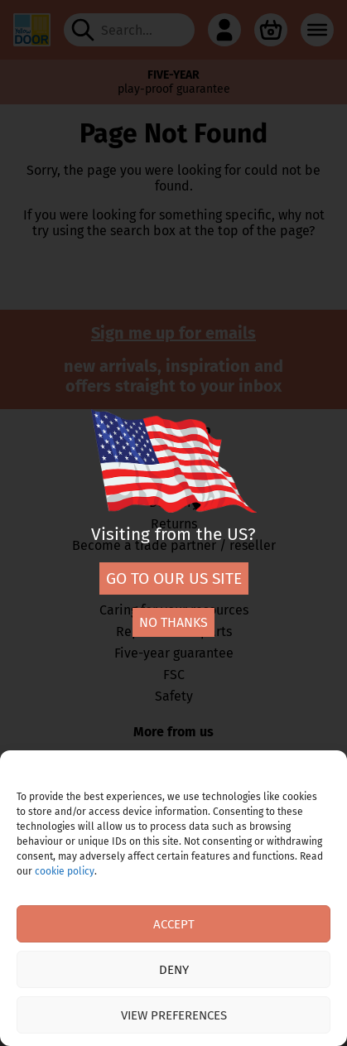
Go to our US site (174, 578)
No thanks (173, 622)
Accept (174, 924)
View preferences (174, 1015)
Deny (174, 969)
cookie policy (64, 871)
